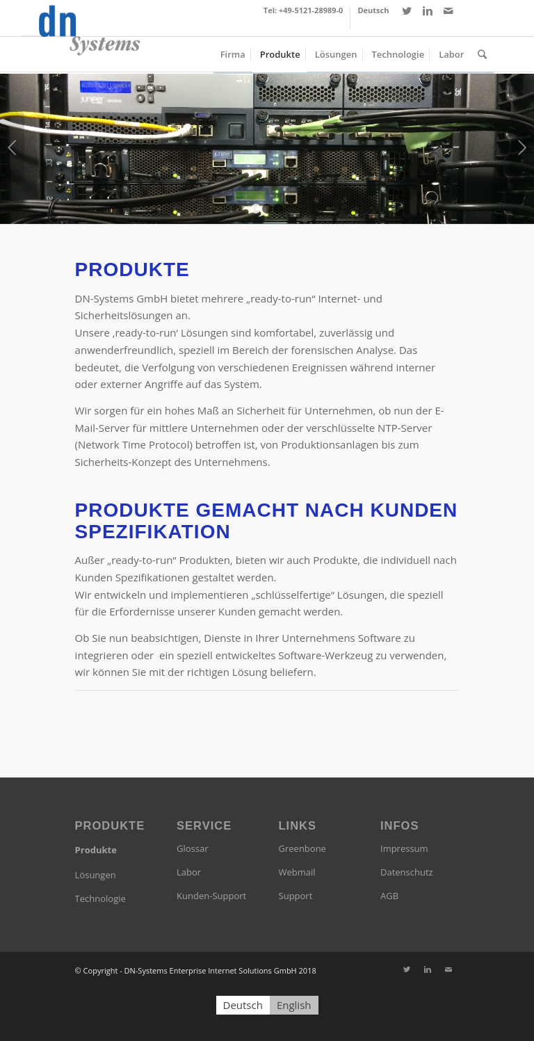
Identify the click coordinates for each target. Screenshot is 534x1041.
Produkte (96, 850)
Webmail (297, 872)
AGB (389, 895)
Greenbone (302, 848)
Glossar (192, 848)
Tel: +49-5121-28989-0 (303, 10)
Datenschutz (406, 872)
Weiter (522, 147)
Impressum (404, 848)
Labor (189, 872)
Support (296, 895)
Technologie (100, 898)
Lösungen (95, 875)
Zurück (12, 147)
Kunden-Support (211, 895)
